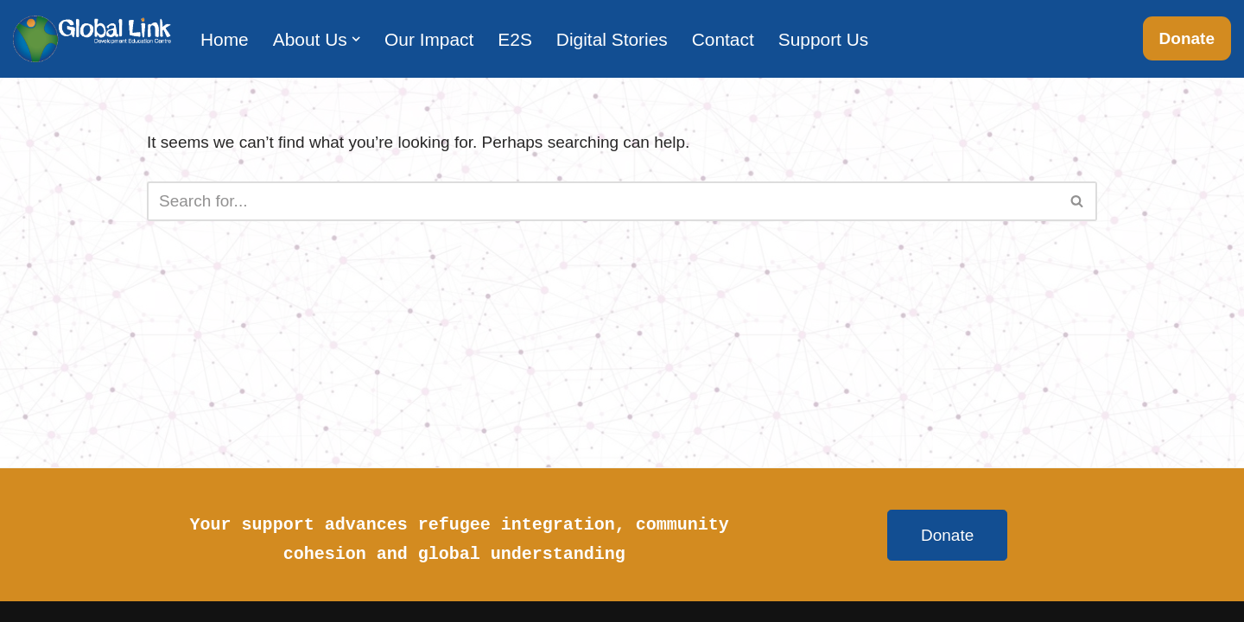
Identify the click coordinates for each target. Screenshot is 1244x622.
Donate (1187, 38)
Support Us (823, 39)
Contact (723, 39)
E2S (515, 39)
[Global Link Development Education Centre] (92, 39)
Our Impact (428, 39)
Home (224, 39)
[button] (356, 39)
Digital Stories (612, 39)
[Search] (602, 201)
